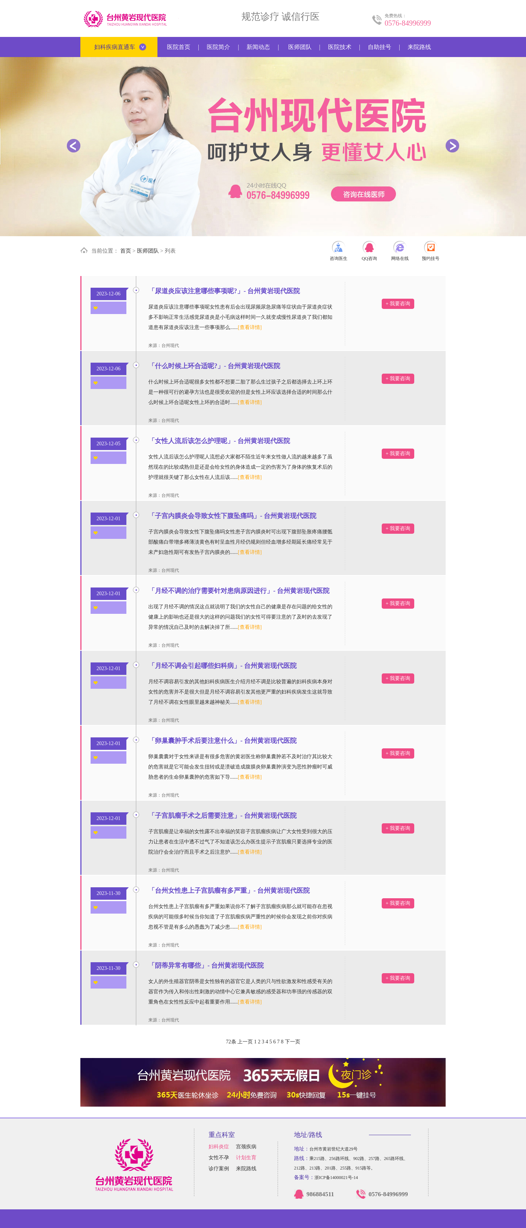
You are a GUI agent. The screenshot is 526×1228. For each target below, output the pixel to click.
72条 (231, 1041)
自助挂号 (379, 47)
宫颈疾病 (246, 1146)
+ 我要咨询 (398, 303)
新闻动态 (258, 47)
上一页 (245, 1041)
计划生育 (246, 1157)
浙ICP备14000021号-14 (336, 1177)
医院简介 (218, 47)
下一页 (292, 1041)
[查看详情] (250, 327)
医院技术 (339, 47)
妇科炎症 (219, 1146)
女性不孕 (219, 1157)
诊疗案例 (219, 1168)
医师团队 (300, 47)
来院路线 (419, 47)
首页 (125, 251)
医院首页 (178, 47)
